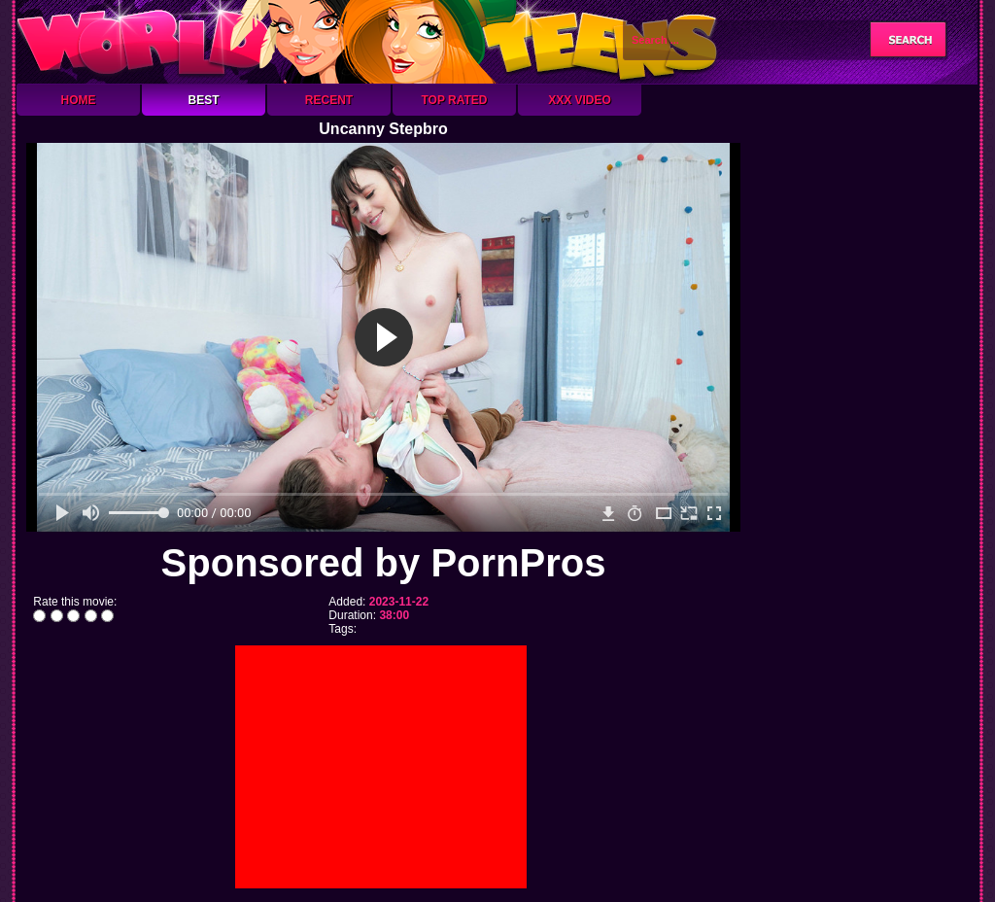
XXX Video (579, 100)
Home (78, 100)
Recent (329, 100)
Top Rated (454, 100)
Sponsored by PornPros (383, 562)
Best (203, 100)
